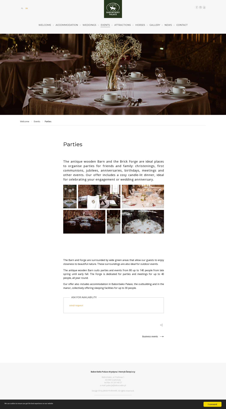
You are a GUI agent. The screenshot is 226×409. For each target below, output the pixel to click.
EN (27, 8)
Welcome (45, 25)
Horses (140, 25)
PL (22, 8)
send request (76, 305)
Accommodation (67, 25)
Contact (182, 25)
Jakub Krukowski (110, 390)
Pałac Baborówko (113, 9)
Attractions (122, 25)
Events (105, 25)
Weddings (89, 25)
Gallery (155, 25)
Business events (150, 336)
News (168, 25)
